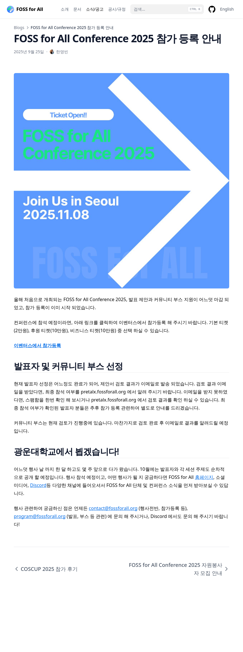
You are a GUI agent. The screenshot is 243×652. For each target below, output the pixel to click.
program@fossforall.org (40, 516)
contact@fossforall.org (113, 508)
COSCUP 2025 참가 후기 (46, 568)
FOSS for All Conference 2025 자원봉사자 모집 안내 (179, 568)
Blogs (19, 27)
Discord (38, 485)
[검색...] (167, 9)
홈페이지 (204, 477)
